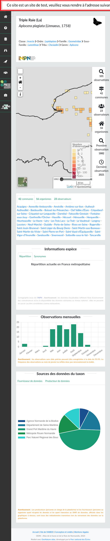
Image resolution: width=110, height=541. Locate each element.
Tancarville (95, 235)
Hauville (56, 217)
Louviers (21, 224)
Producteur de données (57, 380)
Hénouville (79, 217)
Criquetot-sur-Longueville (42, 213)
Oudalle (48, 224)
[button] (20, 82)
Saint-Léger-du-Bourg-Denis (55, 228)
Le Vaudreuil (83, 220)
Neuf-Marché (35, 224)
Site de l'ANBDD (46, 532)
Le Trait (71, 220)
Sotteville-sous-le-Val (77, 235)
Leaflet (70, 187)
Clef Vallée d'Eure (80, 210)
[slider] (61, 179)
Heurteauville (24, 220)
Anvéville (58, 206)
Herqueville (93, 217)
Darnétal (62, 213)
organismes (43, 198)
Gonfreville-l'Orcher (39, 217)
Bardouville (36, 210)
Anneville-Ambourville (40, 206)
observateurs (62, 198)
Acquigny (22, 206)
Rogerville (95, 224)
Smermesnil (58, 235)
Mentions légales (81, 532)
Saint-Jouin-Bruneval (28, 228)
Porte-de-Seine (62, 224)
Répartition (25, 256)
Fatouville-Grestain (78, 213)
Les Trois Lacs (58, 220)
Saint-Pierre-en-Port (53, 231)
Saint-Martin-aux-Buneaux (86, 228)
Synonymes (40, 256)
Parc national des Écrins (80, 539)
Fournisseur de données (29, 380)
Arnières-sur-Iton (74, 206)
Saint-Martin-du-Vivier (28, 231)
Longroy (96, 220)
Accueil (36, 532)
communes (25, 198)
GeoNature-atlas (48, 539)
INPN (40, 297)
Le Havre (37, 220)
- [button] (20, 87)
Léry (46, 220)
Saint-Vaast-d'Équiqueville (79, 231)
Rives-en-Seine (80, 224)
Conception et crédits (64, 532)
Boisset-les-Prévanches (56, 210)
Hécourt (67, 217)
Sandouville (43, 235)
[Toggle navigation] (8, 13)
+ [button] (20, 78)
